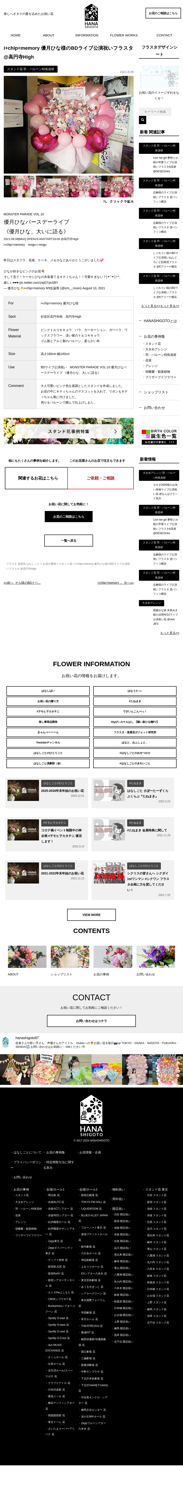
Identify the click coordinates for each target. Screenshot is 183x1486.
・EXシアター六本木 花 (92, 1294)
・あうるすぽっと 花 (90, 1307)
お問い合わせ (154, 408)
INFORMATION (86, 35)
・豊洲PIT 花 (86, 1353)
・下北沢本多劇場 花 (90, 1399)
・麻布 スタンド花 (155, 1262)
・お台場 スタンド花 (156, 1316)
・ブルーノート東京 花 (92, 1248)
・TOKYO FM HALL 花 (92, 1222)
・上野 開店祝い (121, 1342)
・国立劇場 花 (86, 1372)
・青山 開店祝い (121, 1288)
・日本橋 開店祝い (122, 1328)
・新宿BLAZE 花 (55, 1287)
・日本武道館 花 (55, 1410)
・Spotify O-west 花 (57, 1345)
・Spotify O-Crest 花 (57, 1358)
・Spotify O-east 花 (56, 1338)
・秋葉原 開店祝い (122, 1322)
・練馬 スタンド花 (155, 1329)
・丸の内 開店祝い (122, 1302)
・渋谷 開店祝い (121, 1234)
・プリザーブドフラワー (159, 377)
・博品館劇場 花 (88, 1280)
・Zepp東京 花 (54, 1261)
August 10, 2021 (93, 288)
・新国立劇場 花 (88, 1215)
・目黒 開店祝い (121, 1261)
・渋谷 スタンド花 (155, 1215)
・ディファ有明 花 (56, 1280)
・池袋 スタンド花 (155, 1229)
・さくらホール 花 (56, 1377)
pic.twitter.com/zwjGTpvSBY (38, 282)
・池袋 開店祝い (121, 1248)
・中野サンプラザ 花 (90, 1392)
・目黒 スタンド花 (155, 1242)
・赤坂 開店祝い (121, 1255)
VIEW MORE (91, 935)
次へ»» (116, 582)
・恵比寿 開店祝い (122, 1275)
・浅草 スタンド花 (155, 1336)
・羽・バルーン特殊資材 (159, 355)
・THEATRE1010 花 (90, 1346)
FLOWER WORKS (124, 35)
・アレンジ (150, 366)
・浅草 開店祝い (121, 1355)
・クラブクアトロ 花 (57, 1403)
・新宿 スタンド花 (155, 1222)
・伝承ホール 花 (55, 1384)
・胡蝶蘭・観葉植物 (156, 371)
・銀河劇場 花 (86, 1267)
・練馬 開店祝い (121, 1348)
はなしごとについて (27, 1173)
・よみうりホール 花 (90, 1287)
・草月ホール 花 (88, 1339)
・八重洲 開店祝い (122, 1295)
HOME (16, 35)
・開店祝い (117, 1229)
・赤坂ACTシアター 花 (59, 1229)
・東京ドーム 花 (55, 1442)
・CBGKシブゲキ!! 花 (58, 1319)
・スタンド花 (151, 343)
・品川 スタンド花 (155, 1249)
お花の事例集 (154, 336)
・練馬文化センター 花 (92, 1430)
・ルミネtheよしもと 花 (59, 1313)
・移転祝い (117, 1210)
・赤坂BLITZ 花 (54, 1222)
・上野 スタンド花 (155, 1323)
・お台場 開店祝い (122, 1335)
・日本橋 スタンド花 (156, 1309)
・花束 (147, 360)
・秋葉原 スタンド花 (156, 1302)
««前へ (22, 582)
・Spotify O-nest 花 (56, 1352)
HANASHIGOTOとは (160, 321)
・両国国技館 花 (55, 1435)
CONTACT (164, 35)
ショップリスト (156, 392)
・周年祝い (117, 1219)
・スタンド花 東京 (155, 1210)
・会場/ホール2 (86, 1210)
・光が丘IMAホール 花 (91, 1436)
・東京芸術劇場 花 (89, 1300)
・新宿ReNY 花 (54, 1294)
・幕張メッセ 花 (55, 1417)
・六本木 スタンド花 (156, 1289)
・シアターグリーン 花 (92, 1314)
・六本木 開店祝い (122, 1308)
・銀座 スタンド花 (155, 1296)
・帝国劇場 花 (86, 1333)
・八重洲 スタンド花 (156, 1276)
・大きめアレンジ (154, 349)
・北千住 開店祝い (122, 1362)
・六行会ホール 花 (89, 1274)
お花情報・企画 (90, 1173)
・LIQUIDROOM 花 (90, 1229)
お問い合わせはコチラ (91, 1041)
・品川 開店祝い (121, 1268)
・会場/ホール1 (53, 1210)
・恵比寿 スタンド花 (156, 1256)
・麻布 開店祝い (121, 1282)
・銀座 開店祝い (121, 1315)
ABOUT (49, 35)
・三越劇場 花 (86, 1379)
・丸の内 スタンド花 (156, 1282)
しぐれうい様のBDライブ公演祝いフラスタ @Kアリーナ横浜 (165, 292)
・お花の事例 (19, 1210)
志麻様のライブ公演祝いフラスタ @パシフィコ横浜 (165, 197)
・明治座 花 (52, 1215)
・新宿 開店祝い (121, 1241)
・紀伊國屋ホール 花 (57, 1242)
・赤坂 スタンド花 (155, 1235)
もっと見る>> (150, 306)
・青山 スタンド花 (155, 1269)
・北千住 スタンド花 (156, 1343)
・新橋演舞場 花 (88, 1385)
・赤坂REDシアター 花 (59, 1235)
